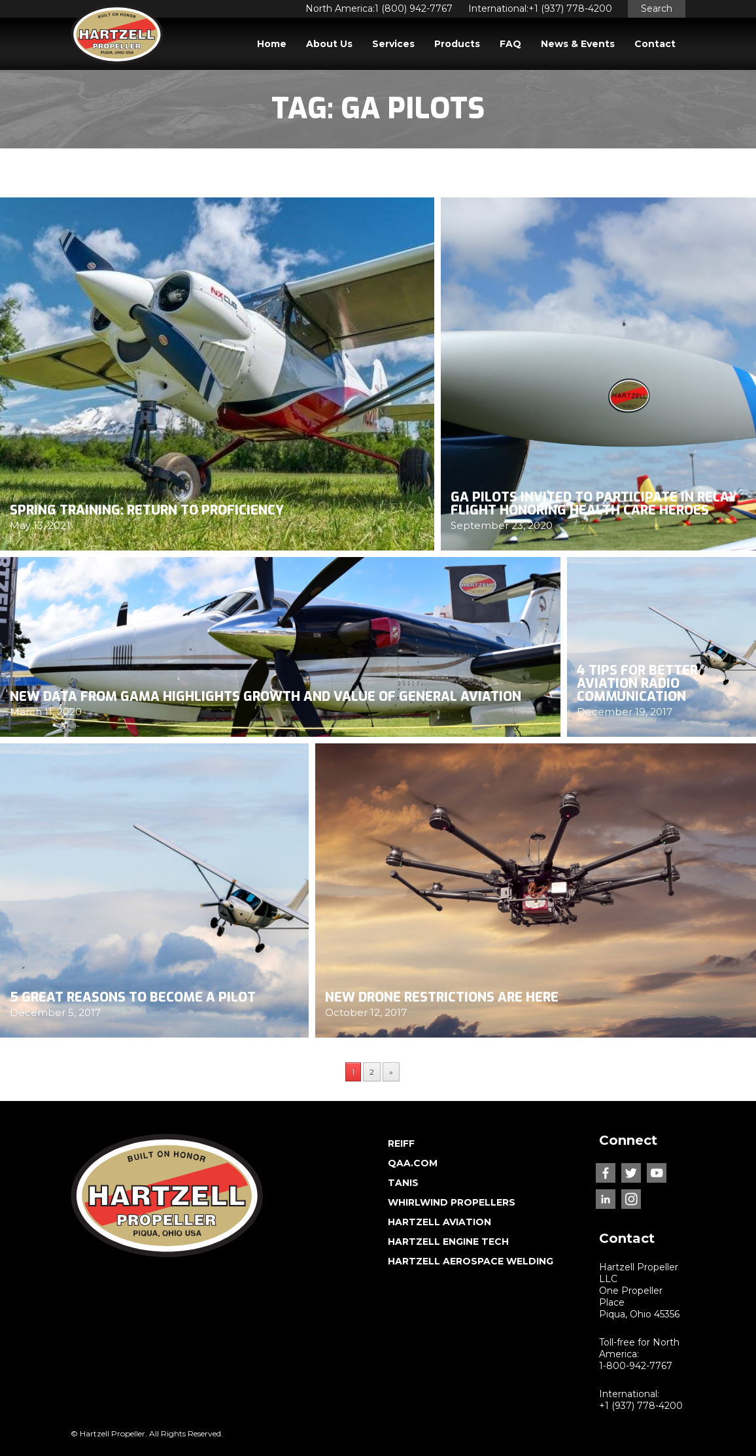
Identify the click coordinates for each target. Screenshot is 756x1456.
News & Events (578, 44)
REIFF (401, 1143)
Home (271, 44)
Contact (655, 44)
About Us (329, 44)
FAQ (510, 44)
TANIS (403, 1183)
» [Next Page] (391, 1072)
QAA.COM (413, 1163)
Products (457, 44)
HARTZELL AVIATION (439, 1222)
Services (393, 44)
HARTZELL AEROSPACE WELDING (470, 1261)
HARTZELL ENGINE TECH (448, 1241)
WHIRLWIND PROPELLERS (451, 1202)
